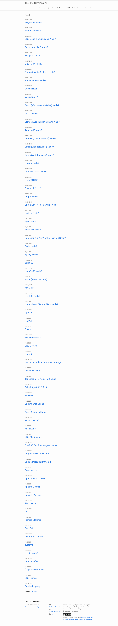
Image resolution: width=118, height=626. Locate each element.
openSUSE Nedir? (33, 271)
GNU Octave (31, 346)
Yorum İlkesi (89, 8)
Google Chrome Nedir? (36, 171)
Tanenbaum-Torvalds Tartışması (41, 379)
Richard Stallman (33, 520)
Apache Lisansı (32, 486)
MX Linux (29, 287)
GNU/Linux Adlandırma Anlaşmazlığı (43, 362)
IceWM (28, 321)
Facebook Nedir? (33, 188)
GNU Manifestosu (33, 437)
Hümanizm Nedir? (34, 30)
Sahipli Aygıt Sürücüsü (36, 387)
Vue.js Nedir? (31, 97)
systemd (29, 545)
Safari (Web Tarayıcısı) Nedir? (39, 146)
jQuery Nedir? (31, 254)
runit (27, 511)
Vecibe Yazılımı (32, 370)
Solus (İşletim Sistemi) (36, 279)
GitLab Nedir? (31, 113)
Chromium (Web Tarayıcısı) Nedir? (41, 205)
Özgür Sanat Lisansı (34, 404)
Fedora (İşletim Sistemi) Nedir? (40, 72)
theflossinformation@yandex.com (35, 607)
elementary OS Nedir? (35, 80)
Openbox (29, 312)
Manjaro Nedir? (32, 55)
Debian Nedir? (32, 88)
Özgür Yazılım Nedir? (35, 569)
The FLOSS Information (36, 3)
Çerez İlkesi (52, 8)
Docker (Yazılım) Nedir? (36, 47)
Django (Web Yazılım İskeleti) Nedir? (42, 122)
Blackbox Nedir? (33, 337)
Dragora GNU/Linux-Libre (37, 453)
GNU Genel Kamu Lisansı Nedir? (40, 39)
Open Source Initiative (35, 412)
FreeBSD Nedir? (32, 296)
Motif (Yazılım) (32, 420)
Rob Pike (29, 395)
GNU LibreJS (31, 578)
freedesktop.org (32, 586)
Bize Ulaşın (42, 8)
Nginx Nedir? (31, 221)
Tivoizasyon (31, 503)
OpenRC (29, 528)
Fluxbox (29, 329)
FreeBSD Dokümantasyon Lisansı (41, 445)
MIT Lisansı (30, 428)
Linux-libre (30, 354)
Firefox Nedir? (32, 180)
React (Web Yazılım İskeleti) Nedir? (42, 105)
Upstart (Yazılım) (33, 495)
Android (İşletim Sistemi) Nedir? (40, 138)
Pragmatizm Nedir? (34, 22)
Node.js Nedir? (32, 213)
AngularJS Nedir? (33, 130)
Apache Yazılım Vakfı (35, 478)
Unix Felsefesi (32, 561)
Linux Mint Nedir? (33, 64)
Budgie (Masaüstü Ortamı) (38, 462)
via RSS (34, 592)
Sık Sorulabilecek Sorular (75, 8)
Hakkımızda (61, 8)
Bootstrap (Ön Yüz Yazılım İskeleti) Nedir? (45, 238)
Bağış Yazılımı (32, 470)
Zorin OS (29, 263)
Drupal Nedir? (31, 196)
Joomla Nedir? (32, 163)
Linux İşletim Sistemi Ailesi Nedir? (41, 304)
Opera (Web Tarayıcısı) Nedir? (39, 155)
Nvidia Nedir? (31, 553)
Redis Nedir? (31, 246)
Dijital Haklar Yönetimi (36, 536)
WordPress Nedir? (34, 229)
